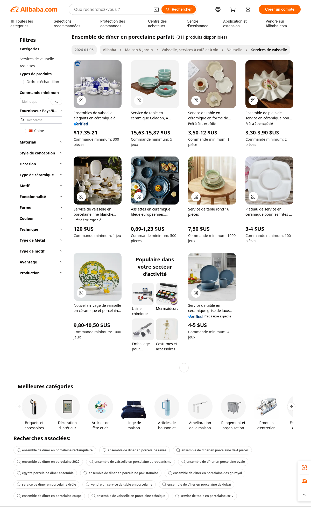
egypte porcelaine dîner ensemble (45, 473)
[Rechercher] (178, 9)
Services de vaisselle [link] (269, 49)
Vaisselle (234, 49)
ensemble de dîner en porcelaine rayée (135, 450)
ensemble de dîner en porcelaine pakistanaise (120, 473)
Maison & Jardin (139, 49)
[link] (304, 467)
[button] (156, 9)
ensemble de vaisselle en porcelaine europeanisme (130, 461)
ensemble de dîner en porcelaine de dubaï (196, 484)
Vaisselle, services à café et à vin (190, 49)
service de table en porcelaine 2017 (204, 496)
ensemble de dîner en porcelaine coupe (49, 496)
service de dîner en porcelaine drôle (46, 484)
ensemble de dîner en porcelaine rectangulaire (55, 450)
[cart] (234, 10)
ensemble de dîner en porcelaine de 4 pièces (212, 450)
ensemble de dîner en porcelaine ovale (213, 461)
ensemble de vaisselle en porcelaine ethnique (128, 496)
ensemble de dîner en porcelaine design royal (205, 473)
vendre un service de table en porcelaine (119, 484)
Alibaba (109, 49)
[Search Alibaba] (111, 9)
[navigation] (39, 203)
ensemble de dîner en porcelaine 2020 (48, 461)
